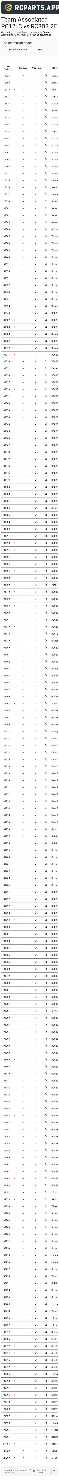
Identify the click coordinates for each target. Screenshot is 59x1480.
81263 (6, 878)
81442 (6, 1101)
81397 (6, 1039)
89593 (6, 1381)
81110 (6, 592)
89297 (6, 1325)
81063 (6, 431)
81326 (6, 962)
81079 (6, 480)
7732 (7, 131)
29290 (6, 1458)
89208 (6, 1234)
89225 (6, 1297)
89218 (6, 1276)
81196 (6, 710)
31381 (6, 208)
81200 (6, 724)
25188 (6, 145)
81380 (6, 983)
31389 (6, 250)
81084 (6, 501)
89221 (6, 1283)
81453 (6, 1129)
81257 (6, 836)
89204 (6, 1220)
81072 (6, 459)
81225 (6, 759)
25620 (6, 201)
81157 (6, 606)
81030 (6, 389)
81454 (6, 1136)
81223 (6, 745)
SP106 (6, 1444)
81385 (6, 1011)
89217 (6, 1269)
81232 (6, 794)
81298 (6, 913)
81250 (6, 829)
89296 (6, 1318)
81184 (6, 668)
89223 (6, 1290)
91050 (6, 1409)
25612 (6, 194)
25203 (6, 166)
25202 (6, 159)
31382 (6, 215)
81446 (6, 1108)
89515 (6, 1360)
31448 (6, 257)
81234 (6, 808)
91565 (6, 1430)
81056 (6, 417)
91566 (6, 1437)
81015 (6, 355)
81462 (6, 1171)
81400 (6, 1060)
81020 (6, 361)
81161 (6, 620)
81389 (6, 1018)
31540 (6, 292)
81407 (6, 1067)
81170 (6, 627)
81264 (6, 885)
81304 (6, 948)
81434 (6, 1087)
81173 (6, 634)
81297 (6, 906)
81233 (6, 801)
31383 (6, 222)
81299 (6, 920)
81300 (6, 927)
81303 (6, 941)
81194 (6, 703)
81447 (6, 1115)
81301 (6, 934)
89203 (6, 1213)
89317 (6, 1332)
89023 (6, 1199)
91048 (6, 1402)
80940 (6, 313)
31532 (6, 285)
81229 (6, 773)
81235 (6, 815)
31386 (6, 229)
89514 (6, 1353)
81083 (6, 494)
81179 (6, 641)
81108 (6, 578)
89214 (6, 1248)
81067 (6, 445)
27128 (6, 1451)
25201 (6, 152)
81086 (6, 515)
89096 (6, 1206)
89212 (6, 1241)
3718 (7, 89)
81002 (6, 320)
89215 (6, 1255)
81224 (6, 752)
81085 (6, 508)
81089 (6, 529)
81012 (6, 348)
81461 (6, 1164)
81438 (6, 1094)
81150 (6, 599)
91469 (6, 1416)
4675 (7, 103)
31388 (6, 243)
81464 (6, 1178)
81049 (6, 403)
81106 (6, 571)
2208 (7, 82)
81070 (6, 452)
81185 (6, 675)
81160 (6, 613)
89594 (6, 1388)
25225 (6, 187)
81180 (6, 648)
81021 (6, 368)
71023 (6, 306)
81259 (6, 850)
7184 (7, 124)
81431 (6, 1080)
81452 (6, 1122)
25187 (6, 138)
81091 (6, 536)
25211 (6, 173)
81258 (6, 843)
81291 (6, 892)
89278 (6, 1311)
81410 (6, 1073)
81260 (6, 857)
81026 (6, 375)
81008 (6, 334)
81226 (6, 766)
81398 (6, 1046)
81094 (6, 550)
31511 (6, 264)
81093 (6, 543)
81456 (6, 1150)
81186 (6, 682)
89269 (6, 1304)
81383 (6, 997)
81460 (6, 1157)
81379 (6, 976)
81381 (6, 990)
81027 (6, 382)
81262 (6, 871)
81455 (6, 1143)
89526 (6, 1374)
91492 (6, 1423)
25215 (6, 180)
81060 (6, 424)
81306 (6, 955)
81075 (6, 466)
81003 (6, 327)
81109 (6, 585)
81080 (6, 487)
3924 (7, 75)
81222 (6, 738)
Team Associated (18, 49)
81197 (6, 717)
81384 (6, 1004)
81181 (6, 654)
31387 (6, 236)
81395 (6, 1032)
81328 (6, 969)
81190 (6, 696)
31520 (6, 271)
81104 (6, 557)
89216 (6, 1262)
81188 (6, 689)
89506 (6, 1339)
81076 (6, 473)
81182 (6, 661)
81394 (6, 1025)
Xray (40, 49)
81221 (6, 731)
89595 (6, 1395)
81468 (6, 1185)
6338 (7, 110)
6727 (7, 117)
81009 (6, 341)
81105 (6, 564)
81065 (6, 438)
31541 (6, 299)
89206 (6, 1227)
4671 (7, 96)
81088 (6, 522)
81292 (6, 899)
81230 (6, 780)
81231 (6, 787)
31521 (6, 278)
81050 (6, 410)
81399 (6, 1053)
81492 (6, 1192)
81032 (6, 396)
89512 (6, 1346)
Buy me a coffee (39, 1471)
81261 (6, 864)
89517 (6, 1367)
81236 (6, 822)
